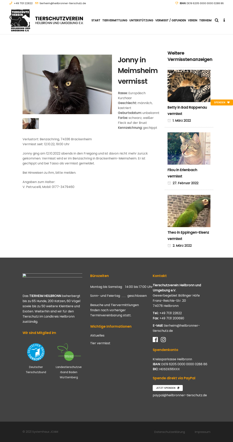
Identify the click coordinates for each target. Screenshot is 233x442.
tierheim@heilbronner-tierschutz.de (63, 3)
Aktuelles (97, 335)
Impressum (202, 432)
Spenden (222, 102)
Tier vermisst (100, 343)
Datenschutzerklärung (169, 432)
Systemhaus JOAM (45, 432)
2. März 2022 (180, 245)
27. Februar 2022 (183, 183)
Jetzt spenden (167, 388)
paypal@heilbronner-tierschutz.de (180, 395)
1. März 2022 (179, 120)
